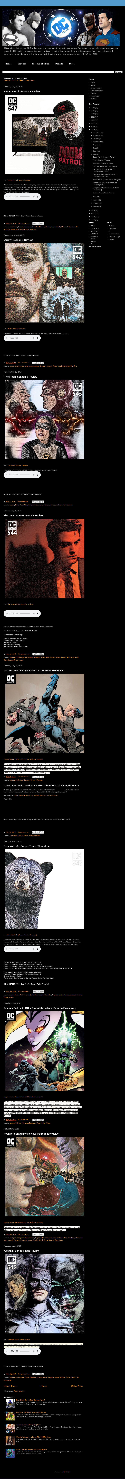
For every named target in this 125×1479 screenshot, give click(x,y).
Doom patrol (50, 227)
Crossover (13, 835)
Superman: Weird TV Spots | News (28, 1425)
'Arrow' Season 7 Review (18, 240)
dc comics (30, 227)
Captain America (41, 1238)
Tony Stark (59, 1240)
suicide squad (71, 995)
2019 (93, 129)
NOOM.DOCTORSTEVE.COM (14, 810)
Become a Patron (40, 63)
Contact (22, 63)
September (97, 142)
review (13, 229)
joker (49, 995)
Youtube (93, 99)
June (95, 151)
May (94, 154)
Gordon (33, 1377)
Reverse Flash (33, 505)
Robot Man (24, 229)
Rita (17, 229)
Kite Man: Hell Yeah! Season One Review (31, 1412)
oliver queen (29, 366)
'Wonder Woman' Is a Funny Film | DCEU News (33, 1437)
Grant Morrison (69, 227)
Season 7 (43, 366)
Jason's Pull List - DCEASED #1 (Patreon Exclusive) (34, 670)
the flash (66, 505)
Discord (111, 225)
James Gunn (34, 995)
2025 (93, 111)
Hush (43, 657)
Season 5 (48, 505)
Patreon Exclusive (29, 1123)
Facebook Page (114, 237)
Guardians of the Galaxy (58, 1238)
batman (13, 657)
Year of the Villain (43, 1123)
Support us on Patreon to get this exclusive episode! (23, 759)
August (95, 145)
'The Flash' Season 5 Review (20, 376)
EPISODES (95, 228)
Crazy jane (22, 227)
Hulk (77, 1238)
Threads (111, 239)
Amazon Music (96, 88)
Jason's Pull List (16, 1123)
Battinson (20, 657)
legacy (12, 505)
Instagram (112, 228)
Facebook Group (114, 234)
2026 (93, 108)
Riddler (62, 1377)
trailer (21, 660)
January (96, 206)
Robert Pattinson (67, 657)
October (96, 138)
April (95, 197)
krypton (55, 995)
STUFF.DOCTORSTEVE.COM (14, 802)
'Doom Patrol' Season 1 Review (22, 91)
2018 (93, 210)
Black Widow (29, 1238)
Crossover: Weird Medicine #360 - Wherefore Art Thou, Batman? (41, 785)
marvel (10, 1240)
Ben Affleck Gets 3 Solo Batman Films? (30, 1400)
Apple (93, 82)
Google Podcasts (97, 91)
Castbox (93, 93)
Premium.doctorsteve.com (12, 813)
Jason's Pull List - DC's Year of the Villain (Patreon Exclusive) (40, 1008)
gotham (39, 1377)
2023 (93, 117)
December (97, 132)
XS (71, 505)
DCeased (19, 780)
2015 (93, 220)
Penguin (51, 1377)
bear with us (14, 995)
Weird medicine (34, 835)
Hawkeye (71, 1238)
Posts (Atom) (19, 1391)
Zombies (40, 780)
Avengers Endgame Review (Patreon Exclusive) (31, 1133)
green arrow (19, 366)
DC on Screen (60, 790)
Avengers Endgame (17, 1238)
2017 (93, 213)
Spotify (93, 85)
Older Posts (77, 1386)
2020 (93, 126)
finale (27, 1377)
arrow (12, 366)
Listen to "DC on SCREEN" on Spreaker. (19, 81)
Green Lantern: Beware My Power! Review (31, 1449)
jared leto (43, 995)
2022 (93, 120)
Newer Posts (10, 1386)
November (97, 135)
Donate (59, 63)
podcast (62, 995)
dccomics (37, 657)
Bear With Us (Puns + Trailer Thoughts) (27, 846)
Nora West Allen (21, 505)
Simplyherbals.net (9, 806)
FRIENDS (94, 234)
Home (8, 63)
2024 (93, 114)
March (95, 200)
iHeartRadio (95, 96)
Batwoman (29, 657)
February (96, 203)
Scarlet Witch (38, 1240)
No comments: (23, 223)
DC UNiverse (40, 227)
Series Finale (70, 1377)
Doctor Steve (23, 835)
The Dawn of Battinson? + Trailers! (24, 515)
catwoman (20, 1377)
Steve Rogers (49, 1240)
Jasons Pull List (30, 780)
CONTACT (94, 231)
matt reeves (50, 657)
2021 (93, 123)
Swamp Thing (13, 660)
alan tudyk (13, 227)
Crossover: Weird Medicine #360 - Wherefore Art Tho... (105, 175)
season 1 (33, 229)
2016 (93, 216)
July (94, 148)
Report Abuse (95, 246)
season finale (52, 366)
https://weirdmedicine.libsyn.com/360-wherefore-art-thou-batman (36, 795)
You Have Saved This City (67, 366)
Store (72, 63)
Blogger (66, 1472)
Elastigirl (59, 227)
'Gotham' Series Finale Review (21, 1250)
